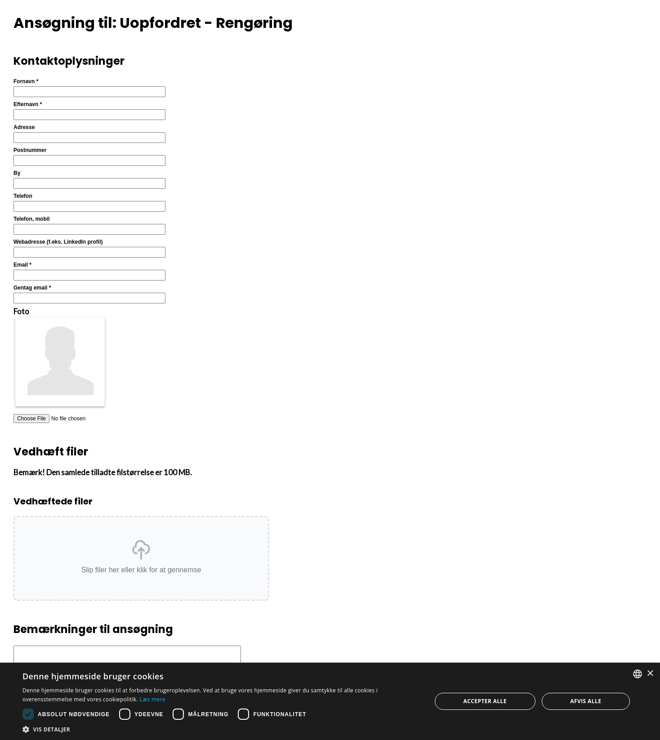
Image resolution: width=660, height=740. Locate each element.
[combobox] (637, 673)
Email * (22, 265)
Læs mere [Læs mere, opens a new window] (152, 699)
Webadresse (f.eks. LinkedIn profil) (58, 242)
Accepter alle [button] (485, 701)
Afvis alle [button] (585, 701)
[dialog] (330, 701)
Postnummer (29, 150)
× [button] (650, 673)
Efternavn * (27, 104)
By (16, 173)
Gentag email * (32, 288)
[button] (141, 558)
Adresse (24, 127)
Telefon (22, 196)
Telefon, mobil (31, 219)
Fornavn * (25, 81)
